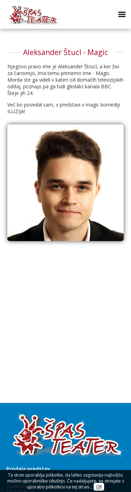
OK (99, 487)
